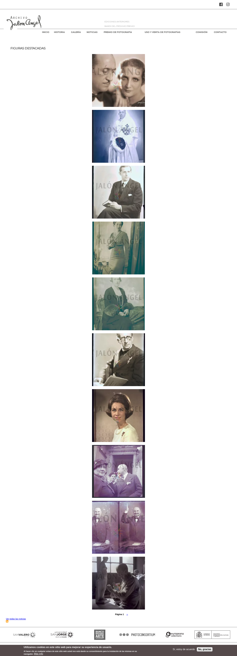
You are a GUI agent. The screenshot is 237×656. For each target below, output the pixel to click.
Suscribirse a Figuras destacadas (7, 621)
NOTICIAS (92, 32)
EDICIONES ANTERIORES (116, 22)
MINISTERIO (212, 634)
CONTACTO (220, 32)
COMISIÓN (201, 32)
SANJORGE (62, 634)
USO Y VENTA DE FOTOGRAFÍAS (162, 32)
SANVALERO (24, 634)
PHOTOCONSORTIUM (137, 634)
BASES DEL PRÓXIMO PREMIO (119, 26)
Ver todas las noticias (16, 619)
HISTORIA (59, 32)
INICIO (45, 32)
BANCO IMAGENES (99, 634)
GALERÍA (76, 32)
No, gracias (204, 650)
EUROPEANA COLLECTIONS (174, 634)
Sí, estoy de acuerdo (184, 650)
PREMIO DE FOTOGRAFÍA (118, 32)
